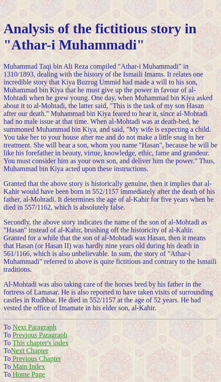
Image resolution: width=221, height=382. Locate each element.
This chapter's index (40, 343)
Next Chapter (30, 350)
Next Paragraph (35, 327)
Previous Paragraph (40, 335)
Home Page (28, 374)
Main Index (28, 366)
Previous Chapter (36, 358)
